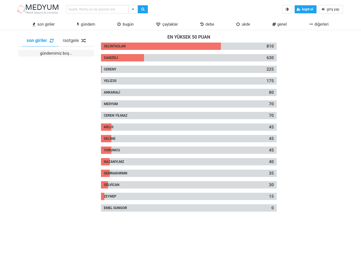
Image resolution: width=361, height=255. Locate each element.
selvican (111, 185)
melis (109, 127)
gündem (86, 24)
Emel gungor (115, 208)
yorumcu (112, 150)
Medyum (111, 104)
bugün (125, 24)
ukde (243, 24)
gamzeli (111, 58)
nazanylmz (114, 162)
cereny (110, 69)
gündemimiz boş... (56, 53)
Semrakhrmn (115, 173)
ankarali (112, 92)
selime (109, 139)
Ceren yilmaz (115, 115)
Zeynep (110, 196)
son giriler (43, 24)
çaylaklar (167, 24)
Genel (279, 24)
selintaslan (115, 46)
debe (207, 24)
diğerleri (319, 24)
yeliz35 (110, 81)
